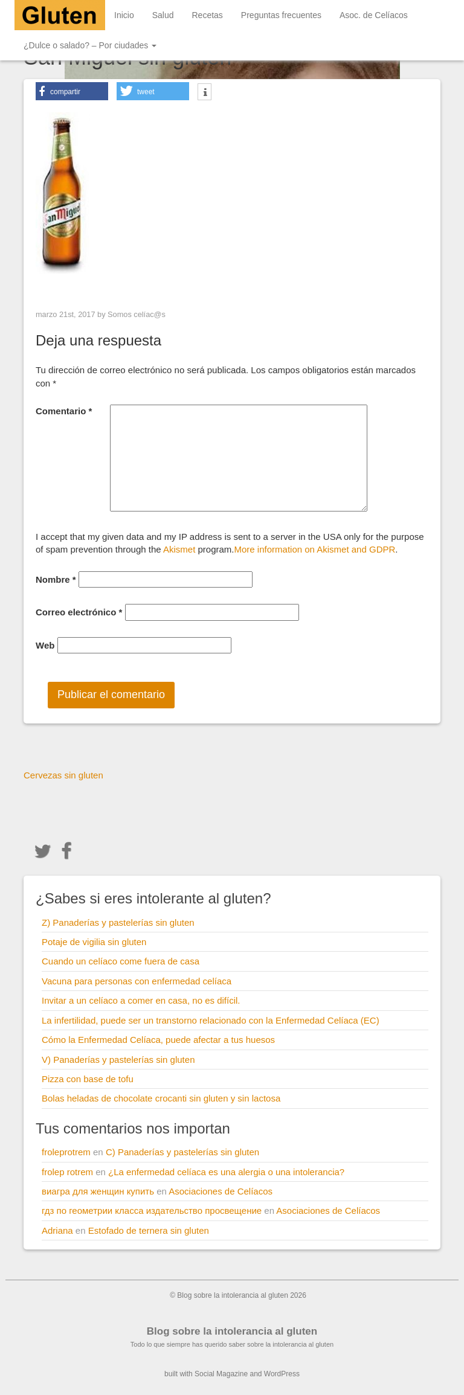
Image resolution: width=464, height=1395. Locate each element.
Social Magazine (221, 1374)
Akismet (179, 549)
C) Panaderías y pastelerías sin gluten (182, 1152)
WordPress (282, 1374)
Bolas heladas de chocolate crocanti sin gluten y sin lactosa (161, 1098)
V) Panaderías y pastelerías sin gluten (118, 1059)
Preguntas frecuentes (281, 15)
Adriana (57, 1230)
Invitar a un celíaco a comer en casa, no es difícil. (141, 1000)
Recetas (207, 15)
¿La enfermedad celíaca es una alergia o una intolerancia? (226, 1172)
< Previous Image (74, 289)
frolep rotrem (67, 1172)
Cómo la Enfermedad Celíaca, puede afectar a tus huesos (158, 1039)
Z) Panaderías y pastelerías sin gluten (118, 922)
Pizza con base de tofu (88, 1079)
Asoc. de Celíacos (374, 15)
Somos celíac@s (137, 314)
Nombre (56, 579)
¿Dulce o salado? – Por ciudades (90, 45)
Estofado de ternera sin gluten (148, 1230)
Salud (163, 15)
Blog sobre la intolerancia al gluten (232, 1331)
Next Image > (398, 289)
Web (45, 645)
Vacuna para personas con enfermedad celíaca (136, 981)
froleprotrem (66, 1152)
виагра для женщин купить (98, 1191)
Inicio (124, 15)
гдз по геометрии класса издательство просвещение (152, 1210)
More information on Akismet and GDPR (315, 549)
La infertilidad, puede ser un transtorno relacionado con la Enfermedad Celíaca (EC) (210, 1020)
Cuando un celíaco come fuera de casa (120, 961)
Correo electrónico (79, 612)
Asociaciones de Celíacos (220, 1191)
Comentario (64, 411)
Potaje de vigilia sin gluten (94, 942)
